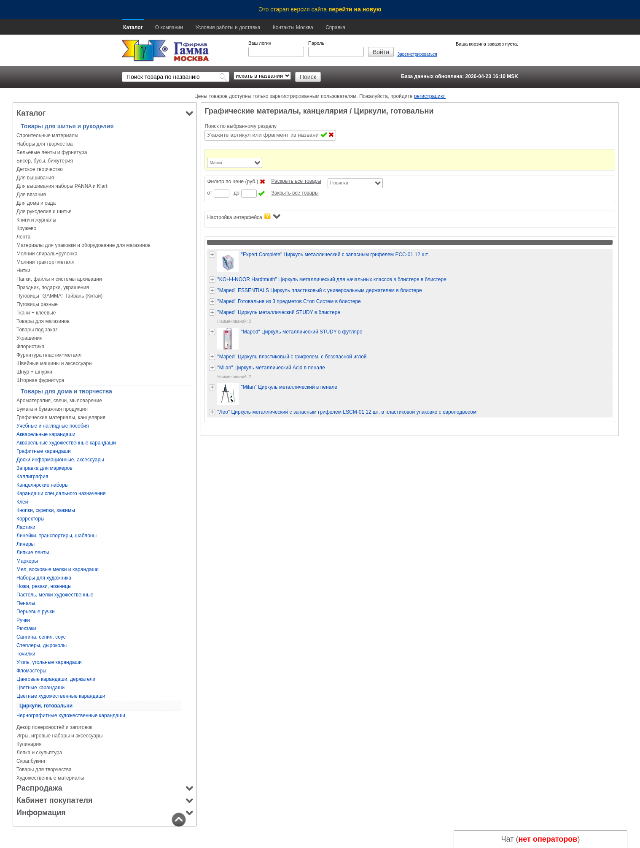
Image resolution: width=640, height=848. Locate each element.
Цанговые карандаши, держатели (55, 679)
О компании (169, 27)
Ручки (23, 620)
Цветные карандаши (40, 688)
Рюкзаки (26, 628)
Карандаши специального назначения (61, 493)
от (209, 193)
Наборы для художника (43, 578)
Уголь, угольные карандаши (49, 662)
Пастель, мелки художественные (54, 595)
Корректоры (30, 519)
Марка (216, 162)
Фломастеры (31, 671)
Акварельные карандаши (45, 434)
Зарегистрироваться (417, 54)
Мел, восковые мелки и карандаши (57, 569)
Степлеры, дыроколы (41, 645)
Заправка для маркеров (44, 468)
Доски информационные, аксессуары (60, 460)
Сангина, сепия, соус (41, 637)
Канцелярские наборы (42, 485)
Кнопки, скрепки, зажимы (45, 510)
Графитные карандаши (43, 451)
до (236, 193)
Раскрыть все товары (296, 181)
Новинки (339, 182)
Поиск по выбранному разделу (240, 126)
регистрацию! (430, 96)
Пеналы (25, 603)
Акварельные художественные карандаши (66, 443)
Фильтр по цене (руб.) (232, 181)
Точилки (25, 654)
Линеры (25, 544)
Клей (22, 502)
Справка (335, 27)
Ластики (25, 527)
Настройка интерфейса (243, 216)
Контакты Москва (293, 27)
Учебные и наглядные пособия (52, 426)
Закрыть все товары (294, 193)
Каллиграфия (32, 477)
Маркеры (27, 561)
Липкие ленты (32, 552)
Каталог (133, 27)
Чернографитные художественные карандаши (70, 715)
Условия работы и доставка (227, 27)
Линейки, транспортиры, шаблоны (56, 536)
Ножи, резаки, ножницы (44, 586)
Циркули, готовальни (46, 706)
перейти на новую (355, 9)
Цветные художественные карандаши (60, 696)
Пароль (316, 43)
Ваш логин (259, 43)
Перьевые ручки (35, 612)
